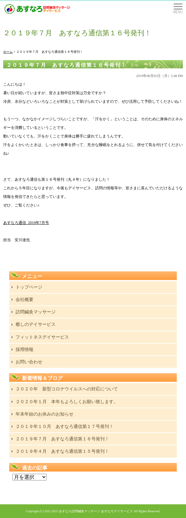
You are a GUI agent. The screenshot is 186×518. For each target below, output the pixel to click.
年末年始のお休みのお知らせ (44, 414)
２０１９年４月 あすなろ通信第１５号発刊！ (62, 451)
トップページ (29, 287)
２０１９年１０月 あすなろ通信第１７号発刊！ (65, 426)
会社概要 (24, 299)
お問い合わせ (29, 362)
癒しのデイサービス (36, 324)
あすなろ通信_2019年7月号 (26, 222)
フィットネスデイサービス (42, 337)
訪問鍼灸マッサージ (36, 312)
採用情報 (24, 349)
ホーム (8, 51)
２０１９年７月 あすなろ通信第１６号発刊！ (66, 65)
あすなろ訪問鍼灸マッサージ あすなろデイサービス (96, 511)
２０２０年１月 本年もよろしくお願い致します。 (67, 401)
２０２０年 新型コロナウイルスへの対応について (67, 389)
